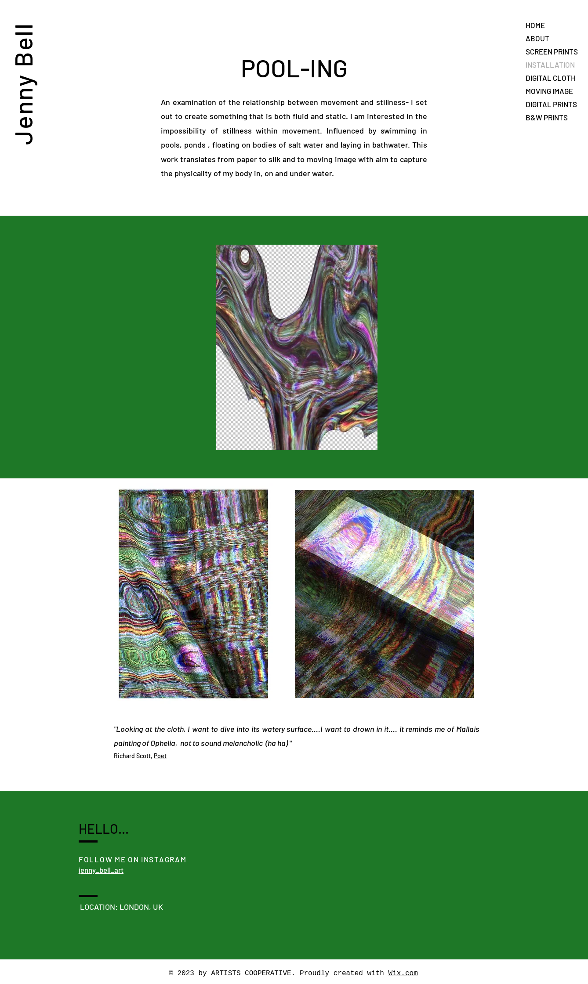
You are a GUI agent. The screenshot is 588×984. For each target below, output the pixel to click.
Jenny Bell (22, 83)
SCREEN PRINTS (552, 51)
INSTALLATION (550, 64)
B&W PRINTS (547, 117)
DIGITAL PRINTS (551, 104)
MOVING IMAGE (549, 91)
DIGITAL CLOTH (551, 77)
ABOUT (537, 38)
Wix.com (403, 973)
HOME (535, 25)
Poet (160, 756)
